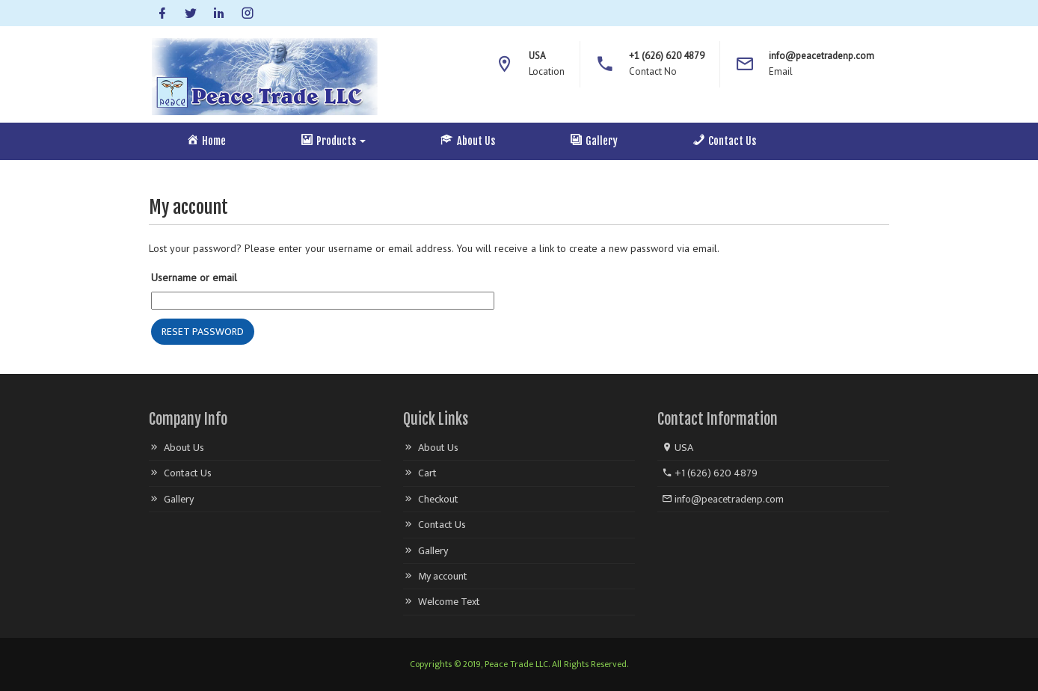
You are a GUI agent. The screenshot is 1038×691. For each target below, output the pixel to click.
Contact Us (188, 473)
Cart (427, 473)
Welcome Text (449, 601)
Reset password (203, 331)
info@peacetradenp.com (723, 499)
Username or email (194, 277)
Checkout (438, 499)
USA (677, 447)
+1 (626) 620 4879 (710, 473)
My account (442, 576)
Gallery (179, 499)
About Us (184, 447)
